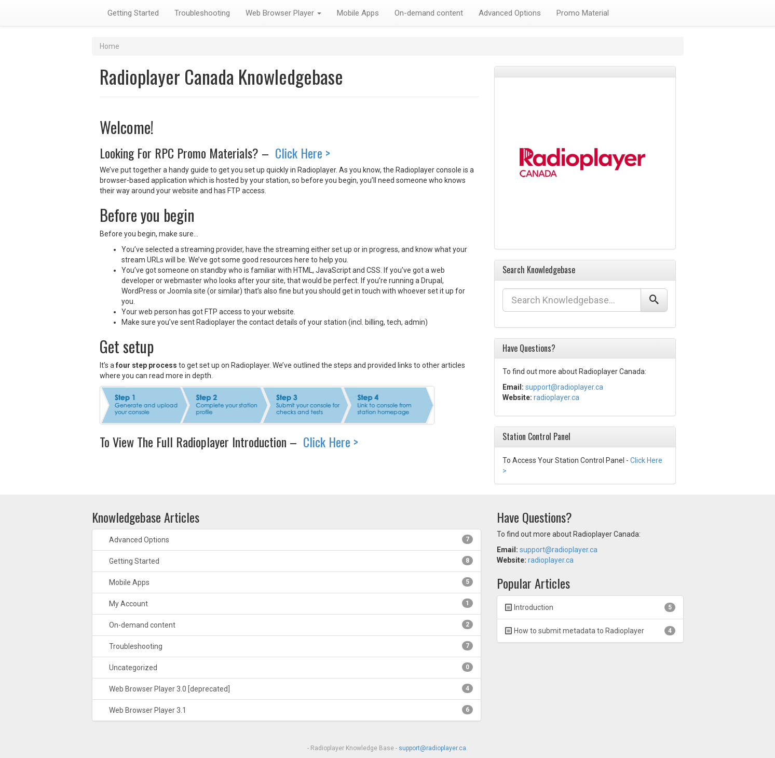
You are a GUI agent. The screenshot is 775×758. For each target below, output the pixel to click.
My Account (290, 603)
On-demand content (429, 13)
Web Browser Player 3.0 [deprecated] (290, 688)
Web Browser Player (283, 13)
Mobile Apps (358, 13)
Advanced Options (510, 13)
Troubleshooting (202, 13)
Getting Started (133, 13)
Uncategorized (290, 667)
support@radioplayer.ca (564, 387)
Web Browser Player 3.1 (290, 709)
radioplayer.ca (556, 397)
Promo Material (582, 13)
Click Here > (301, 152)
